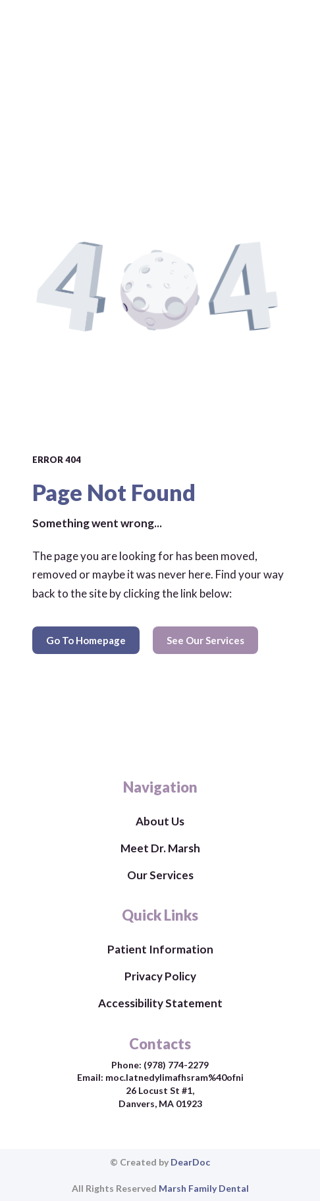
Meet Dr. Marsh (160, 848)
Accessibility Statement (160, 1003)
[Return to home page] (160, 740)
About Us (160, 821)
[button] (86, 640)
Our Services (160, 875)
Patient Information (160, 949)
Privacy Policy (160, 976)
